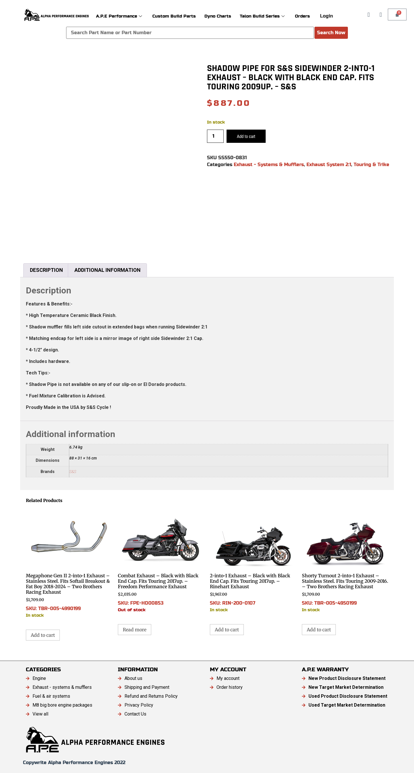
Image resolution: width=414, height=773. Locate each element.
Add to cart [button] (43, 635)
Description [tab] (46, 270)
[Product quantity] (215, 136)
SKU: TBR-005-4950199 (345, 560)
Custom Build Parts (174, 16)
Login (326, 16)
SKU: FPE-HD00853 (161, 560)
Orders (302, 16)
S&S (72, 471)
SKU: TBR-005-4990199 (69, 563)
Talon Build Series (262, 16)
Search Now (331, 32)
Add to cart (246, 136)
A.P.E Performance (119, 16)
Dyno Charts (217, 16)
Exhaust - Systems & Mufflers (269, 164)
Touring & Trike (371, 164)
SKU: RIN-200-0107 (253, 560)
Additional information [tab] (107, 270)
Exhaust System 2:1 (328, 164)
